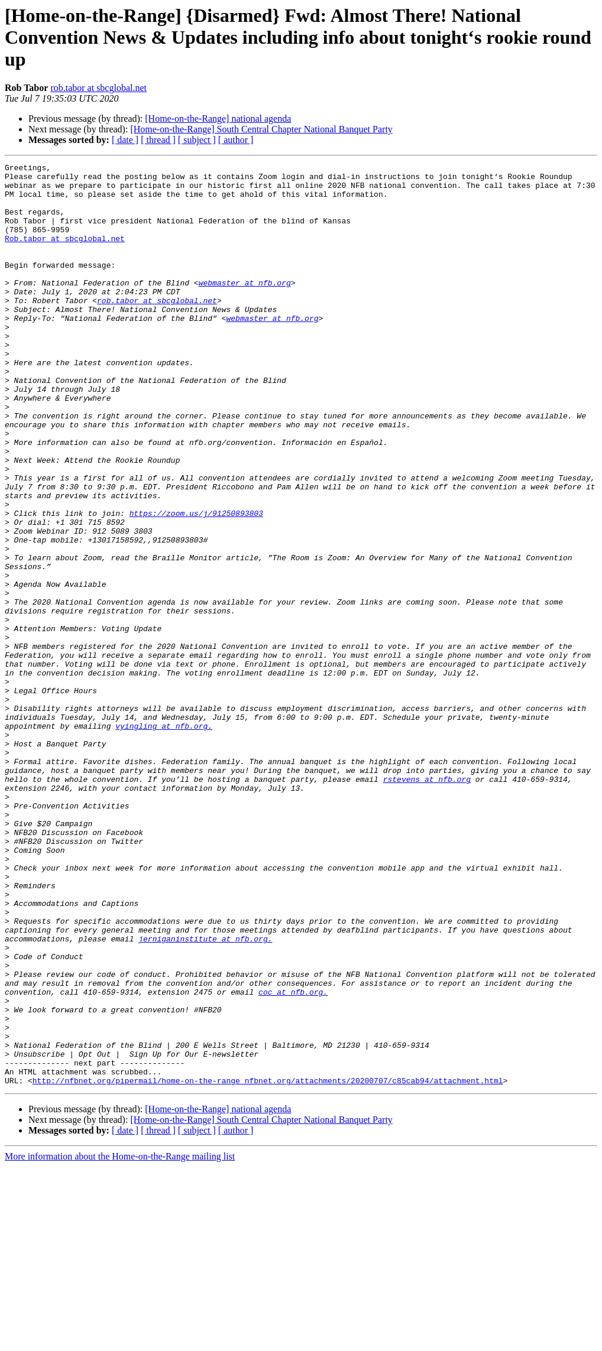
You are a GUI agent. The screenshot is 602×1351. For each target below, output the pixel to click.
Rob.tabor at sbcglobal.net (65, 254)
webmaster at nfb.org (245, 307)
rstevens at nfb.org (427, 903)
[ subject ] (197, 140)
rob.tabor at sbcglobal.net (98, 88)
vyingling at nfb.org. (163, 839)
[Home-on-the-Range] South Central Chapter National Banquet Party (261, 129)
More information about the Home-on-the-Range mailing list (120, 1341)
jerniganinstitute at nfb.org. (205, 1094)
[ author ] (236, 140)
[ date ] (125, 140)
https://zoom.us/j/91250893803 (196, 584)
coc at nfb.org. (293, 1158)
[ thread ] (158, 140)
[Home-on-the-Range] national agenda (218, 118)
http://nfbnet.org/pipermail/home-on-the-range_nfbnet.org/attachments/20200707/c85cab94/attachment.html (268, 1264)
